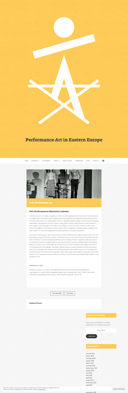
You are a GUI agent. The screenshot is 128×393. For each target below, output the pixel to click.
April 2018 (89, 378)
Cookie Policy (42, 389)
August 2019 (90, 361)
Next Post (69, 293)
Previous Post (57, 293)
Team (88, 161)
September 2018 (91, 368)
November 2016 (91, 383)
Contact (96, 161)
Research (35, 161)
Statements (46, 161)
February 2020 (91, 358)
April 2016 (89, 385)
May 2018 (89, 375)
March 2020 (90, 356)
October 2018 (90, 366)
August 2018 (90, 371)
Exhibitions (79, 161)
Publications (67, 161)
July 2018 (89, 373)
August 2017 (90, 380)
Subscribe (91, 336)
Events (56, 161)
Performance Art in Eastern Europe (64, 139)
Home (26, 161)
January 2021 (90, 354)
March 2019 (90, 363)
